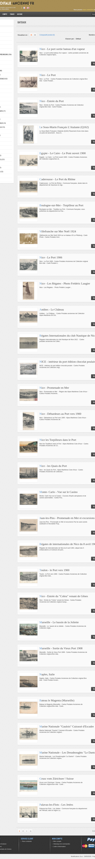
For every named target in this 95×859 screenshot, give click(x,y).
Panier (12, 14)
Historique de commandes (61, 844)
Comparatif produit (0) (47, 35)
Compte (4, 14)
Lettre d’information (59, 846)
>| (30, 831)
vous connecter (88, 9)
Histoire (19, 14)
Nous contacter (27, 841)
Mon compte (57, 841)
